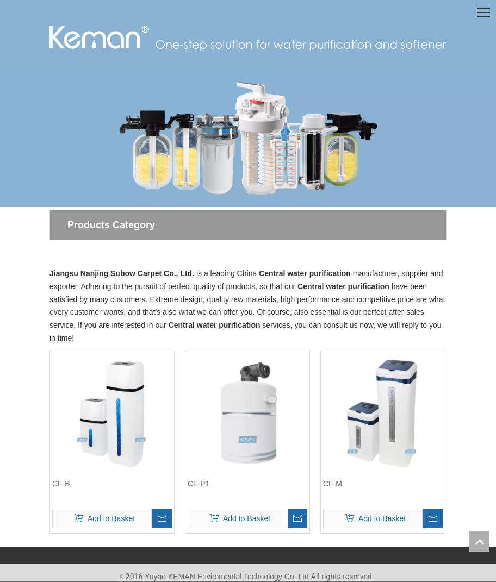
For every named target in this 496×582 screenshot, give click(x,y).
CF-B (61, 483)
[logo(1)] (248, 37)
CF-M (332, 483)
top (479, 541)
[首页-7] (248, 140)
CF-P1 (198, 483)
